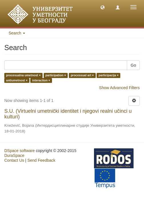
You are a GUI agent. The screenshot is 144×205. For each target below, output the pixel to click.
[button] (102, 7)
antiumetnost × (16, 80)
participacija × (109, 75)
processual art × (82, 75)
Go (133, 65)
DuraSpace (14, 155)
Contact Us (14, 160)
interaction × (41, 80)
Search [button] (17, 33)
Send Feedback (41, 160)
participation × (55, 75)
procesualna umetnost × (23, 75)
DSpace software (19, 150)
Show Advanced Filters (119, 87)
